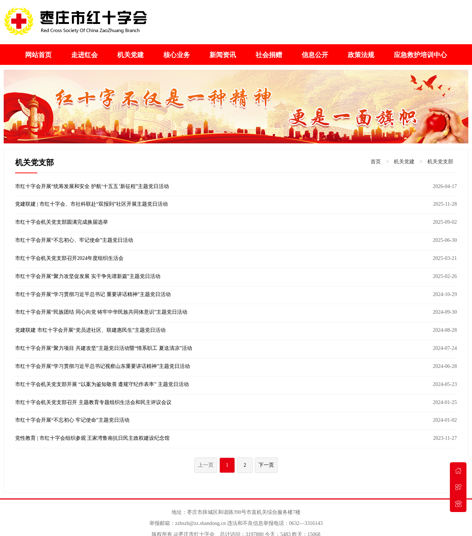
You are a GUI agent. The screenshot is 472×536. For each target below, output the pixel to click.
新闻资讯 (222, 54)
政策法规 (361, 54)
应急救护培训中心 (420, 54)
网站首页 (38, 54)
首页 (376, 161)
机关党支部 (440, 161)
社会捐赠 (269, 54)
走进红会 (84, 54)
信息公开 (315, 54)
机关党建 (130, 54)
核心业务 (176, 54)
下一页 (266, 453)
